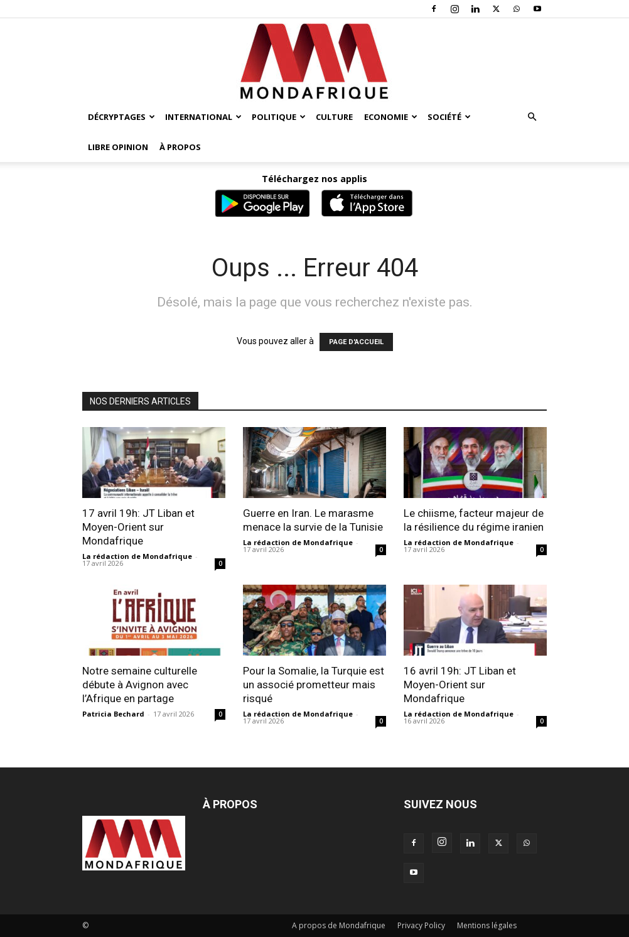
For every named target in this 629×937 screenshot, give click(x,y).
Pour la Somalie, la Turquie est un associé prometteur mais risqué (313, 684)
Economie (390, 116)
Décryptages (121, 116)
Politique (279, 116)
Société (449, 116)
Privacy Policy (421, 925)
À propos (180, 147)
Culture (334, 116)
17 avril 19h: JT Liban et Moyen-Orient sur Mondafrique (138, 527)
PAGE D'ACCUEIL (356, 342)
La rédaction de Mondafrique (137, 556)
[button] (532, 117)
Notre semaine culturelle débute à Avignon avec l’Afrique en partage (139, 684)
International (203, 116)
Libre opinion (118, 147)
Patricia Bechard (113, 713)
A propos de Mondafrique (338, 925)
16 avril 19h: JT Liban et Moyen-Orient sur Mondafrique (460, 684)
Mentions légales (487, 925)
